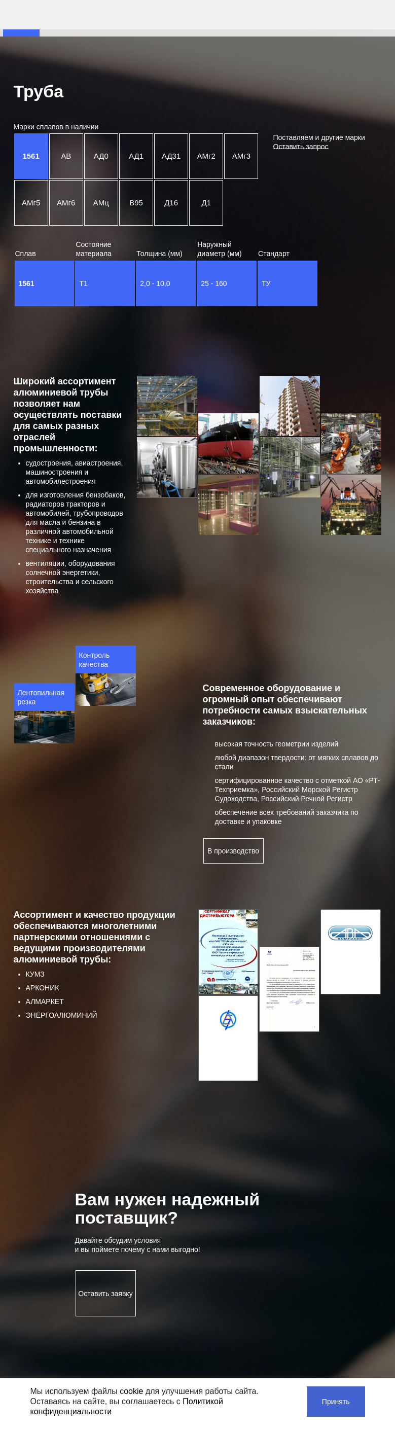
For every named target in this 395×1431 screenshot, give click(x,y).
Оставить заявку (105, 1294)
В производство (233, 851)
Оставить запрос (301, 146)
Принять (336, 1402)
